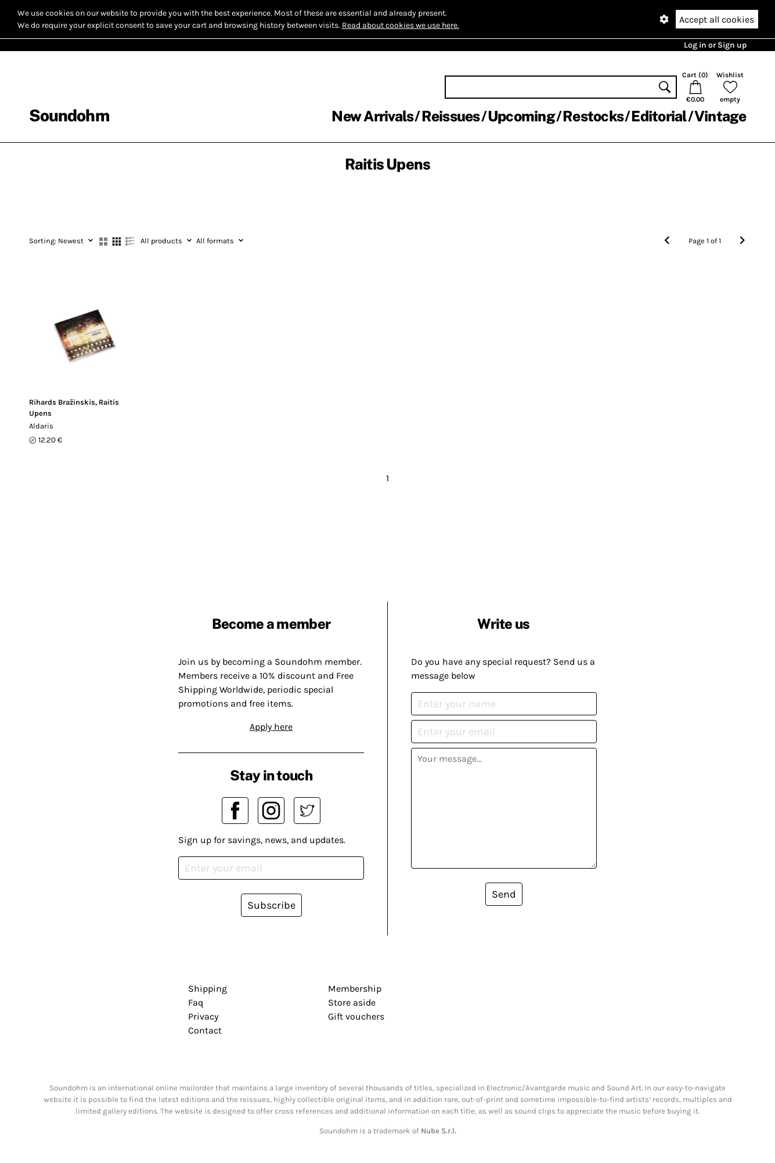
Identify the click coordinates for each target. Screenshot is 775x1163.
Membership (354, 988)
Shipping (207, 988)
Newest (61, 240)
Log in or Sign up (715, 45)
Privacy (203, 1016)
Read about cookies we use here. (400, 25)
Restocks (593, 116)
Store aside (352, 1002)
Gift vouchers (356, 1016)
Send (504, 894)
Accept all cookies (716, 19)
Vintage (720, 116)
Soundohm (69, 115)
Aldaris (41, 426)
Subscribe (271, 905)
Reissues (450, 116)
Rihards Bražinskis (62, 402)
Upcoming (521, 116)
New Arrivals (372, 116)
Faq (195, 1002)
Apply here (271, 726)
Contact (205, 1030)
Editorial (658, 116)
